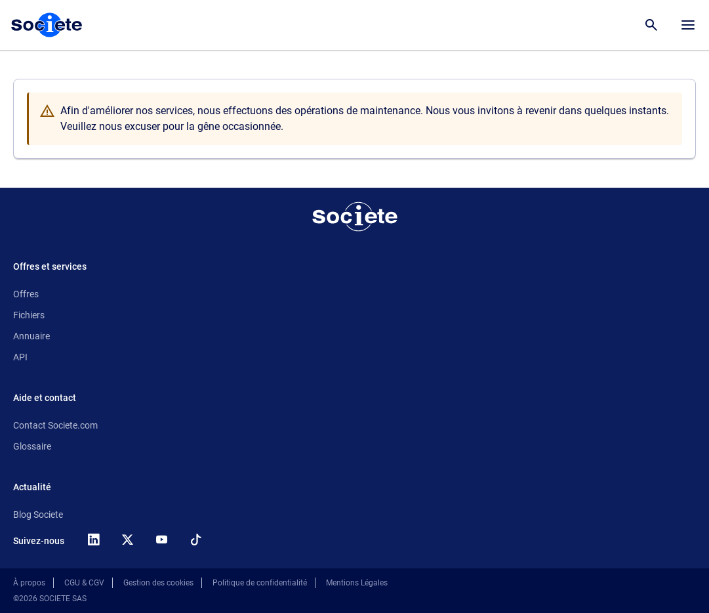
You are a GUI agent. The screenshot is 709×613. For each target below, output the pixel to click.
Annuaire (31, 336)
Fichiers (29, 315)
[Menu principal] (688, 24)
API (20, 357)
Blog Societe (38, 514)
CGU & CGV (84, 582)
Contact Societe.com (55, 425)
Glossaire (32, 446)
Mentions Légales (357, 582)
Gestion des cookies (158, 582)
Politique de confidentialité (260, 582)
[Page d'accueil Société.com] (46, 25)
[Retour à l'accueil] (355, 216)
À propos (29, 582)
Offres (26, 294)
